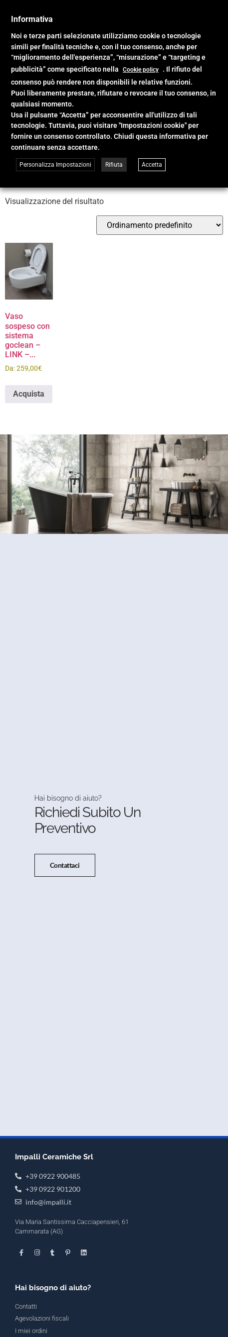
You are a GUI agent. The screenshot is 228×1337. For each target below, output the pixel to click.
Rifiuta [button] (114, 164)
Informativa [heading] (32, 19)
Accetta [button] (152, 164)
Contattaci (65, 864)
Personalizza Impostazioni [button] (55, 164)
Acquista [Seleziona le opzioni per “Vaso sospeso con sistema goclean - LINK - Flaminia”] (28, 394)
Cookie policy (141, 69)
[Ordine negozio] (159, 225)
